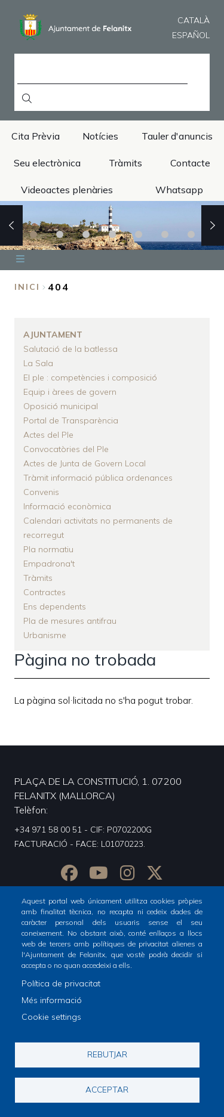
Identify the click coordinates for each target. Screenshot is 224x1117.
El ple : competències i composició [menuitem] (90, 377)
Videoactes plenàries (67, 190)
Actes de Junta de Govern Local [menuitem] (84, 463)
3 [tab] (86, 234)
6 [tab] (164, 234)
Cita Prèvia (35, 136)
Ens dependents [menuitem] (54, 606)
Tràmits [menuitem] (38, 578)
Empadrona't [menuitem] (49, 563)
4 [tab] (112, 234)
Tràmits (125, 163)
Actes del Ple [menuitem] (48, 434)
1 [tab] (33, 234)
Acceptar (106, 1089)
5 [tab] (138, 234)
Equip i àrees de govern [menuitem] (69, 391)
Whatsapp (179, 190)
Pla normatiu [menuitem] (48, 549)
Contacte (190, 163)
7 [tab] (191, 234)
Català (193, 20)
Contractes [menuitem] (44, 592)
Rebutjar (107, 1054)
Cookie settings (51, 1016)
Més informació (52, 1000)
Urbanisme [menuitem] (44, 635)
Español (191, 35)
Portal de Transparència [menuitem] (70, 420)
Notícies (100, 136)
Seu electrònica (47, 163)
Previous (11, 225)
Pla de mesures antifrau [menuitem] (69, 620)
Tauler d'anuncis (177, 136)
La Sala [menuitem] (38, 363)
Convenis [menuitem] (41, 492)
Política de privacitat (61, 983)
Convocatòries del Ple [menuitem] (66, 449)
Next (212, 225)
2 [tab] (59, 234)
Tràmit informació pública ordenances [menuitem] (98, 477)
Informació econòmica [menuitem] (67, 506)
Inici (27, 286)
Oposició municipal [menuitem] (60, 406)
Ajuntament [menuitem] (52, 334)
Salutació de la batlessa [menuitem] (70, 349)
